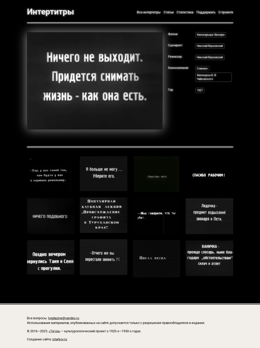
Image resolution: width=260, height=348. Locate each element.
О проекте (225, 12)
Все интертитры (149, 12)
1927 (200, 92)
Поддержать (205, 12)
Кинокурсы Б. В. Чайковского (208, 79)
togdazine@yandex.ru (63, 318)
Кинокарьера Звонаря (212, 35)
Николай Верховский (211, 47)
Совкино (203, 70)
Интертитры (52, 11)
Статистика (185, 12)
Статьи (169, 12)
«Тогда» (54, 331)
